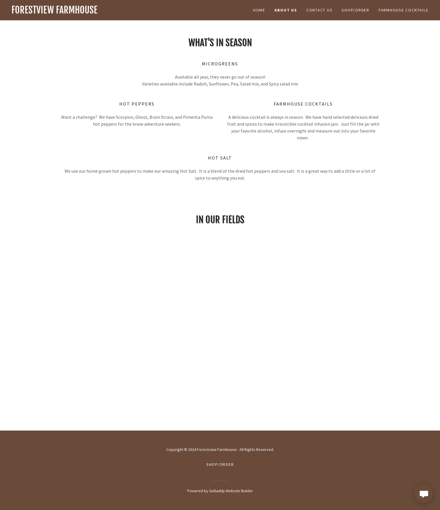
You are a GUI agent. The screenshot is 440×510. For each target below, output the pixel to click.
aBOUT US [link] (285, 10)
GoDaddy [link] (217, 490)
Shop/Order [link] (355, 10)
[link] (115, 12)
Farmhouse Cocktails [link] (404, 10)
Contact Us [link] (319, 10)
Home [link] (259, 10)
